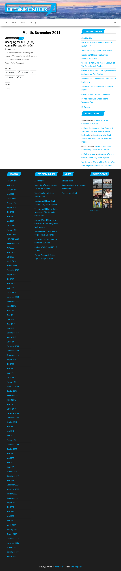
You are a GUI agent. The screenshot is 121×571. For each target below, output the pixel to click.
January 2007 (12, 534)
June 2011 (11, 453)
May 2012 (10, 431)
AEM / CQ (32, 23)
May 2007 (10, 516)
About (22, 23)
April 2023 (10, 185)
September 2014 (13, 355)
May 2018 (10, 319)
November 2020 (13, 239)
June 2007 (11, 512)
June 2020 (11, 252)
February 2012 (12, 440)
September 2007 (13, 498)
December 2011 (13, 444)
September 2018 (13, 301)
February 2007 (12, 529)
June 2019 (11, 283)
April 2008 (10, 480)
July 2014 (10, 364)
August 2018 (11, 306)
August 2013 (11, 400)
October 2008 (12, 471)
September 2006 (13, 552)
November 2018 (13, 297)
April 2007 (10, 521)
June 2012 (11, 427)
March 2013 (11, 409)
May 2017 (10, 328)
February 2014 (12, 382)
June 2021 (11, 216)
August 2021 (11, 208)
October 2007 (12, 494)
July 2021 (10, 212)
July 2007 (10, 507)
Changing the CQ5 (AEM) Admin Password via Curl (19, 43)
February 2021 (12, 230)
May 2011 (10, 458)
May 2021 (10, 221)
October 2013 (12, 391)
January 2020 (12, 266)
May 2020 (10, 257)
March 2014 (11, 377)
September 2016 (13, 333)
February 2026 (12, 181)
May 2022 (10, 194)
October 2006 (12, 547)
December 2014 (13, 346)
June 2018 (11, 315)
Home (13, 23)
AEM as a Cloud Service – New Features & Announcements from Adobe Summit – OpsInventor (97, 131)
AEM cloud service (88, 154)
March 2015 (11, 342)
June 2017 (11, 324)
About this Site (86, 38)
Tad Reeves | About (69, 193)
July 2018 (10, 310)
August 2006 (11, 556)
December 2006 (13, 538)
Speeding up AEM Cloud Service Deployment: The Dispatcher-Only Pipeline (96, 138)
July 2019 (10, 279)
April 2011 (10, 462)
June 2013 (11, 404)
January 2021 (12, 234)
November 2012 (13, 418)
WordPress (59, 567)
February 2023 (12, 190)
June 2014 (11, 369)
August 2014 (11, 360)
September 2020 (13, 243)
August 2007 (11, 503)
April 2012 (10, 436)
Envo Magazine (76, 567)
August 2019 (11, 275)
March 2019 (11, 292)
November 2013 (13, 386)
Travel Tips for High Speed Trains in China (96, 50)
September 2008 (13, 476)
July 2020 (10, 248)
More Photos (95, 210)
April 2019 (10, 288)
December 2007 (13, 485)
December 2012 (13, 413)
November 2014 (13, 351)
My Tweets (85, 107)
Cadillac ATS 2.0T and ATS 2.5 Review (95, 94)
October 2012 (12, 422)
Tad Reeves (11, 49)
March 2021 (11, 225)
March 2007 (11, 525)
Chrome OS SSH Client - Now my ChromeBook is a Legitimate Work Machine (46, 223)
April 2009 (10, 467)
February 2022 (12, 203)
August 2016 (11, 337)
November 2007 (13, 489)
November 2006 (13, 543)
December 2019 (13, 270)
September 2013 (13, 395)
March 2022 (11, 199)
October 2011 (12, 449)
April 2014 (10, 373)
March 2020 (11, 261)
